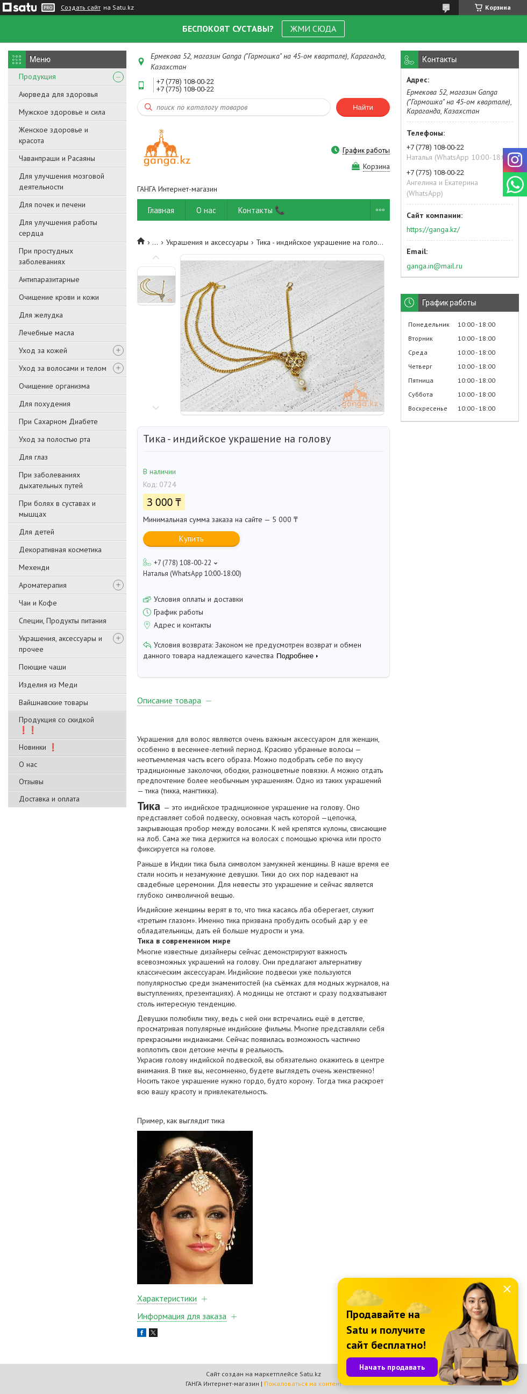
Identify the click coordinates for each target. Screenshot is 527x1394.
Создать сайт (81, 7)
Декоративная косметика (60, 549)
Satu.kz (310, 1374)
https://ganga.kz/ (433, 229)
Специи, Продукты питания (62, 620)
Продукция (37, 76)
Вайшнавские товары (53, 702)
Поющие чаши (42, 667)
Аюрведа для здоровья (58, 94)
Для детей (36, 532)
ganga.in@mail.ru (434, 266)
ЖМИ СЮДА (313, 28)
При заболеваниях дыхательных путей (51, 480)
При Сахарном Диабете (58, 421)
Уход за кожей (43, 350)
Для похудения (44, 404)
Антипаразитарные (49, 279)
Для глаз (33, 457)
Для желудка (41, 315)
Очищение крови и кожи (59, 297)
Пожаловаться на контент (303, 1383)
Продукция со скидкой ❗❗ (56, 725)
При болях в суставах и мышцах (57, 508)
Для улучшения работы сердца (58, 227)
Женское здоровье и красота (53, 135)
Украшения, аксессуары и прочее (60, 643)
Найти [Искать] (363, 107)
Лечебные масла (46, 332)
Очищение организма (54, 386)
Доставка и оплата (49, 799)
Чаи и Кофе (38, 603)
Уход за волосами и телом (62, 368)
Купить (191, 538)
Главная (161, 210)
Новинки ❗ (38, 747)
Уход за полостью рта (54, 439)
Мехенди (34, 567)
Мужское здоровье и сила (62, 112)
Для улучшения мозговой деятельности (61, 181)
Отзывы (31, 781)
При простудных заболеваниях (46, 256)
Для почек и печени (52, 204)
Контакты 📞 (261, 210)
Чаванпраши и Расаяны (57, 158)
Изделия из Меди (48, 684)
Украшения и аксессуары (207, 242)
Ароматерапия (43, 585)
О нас (28, 764)
